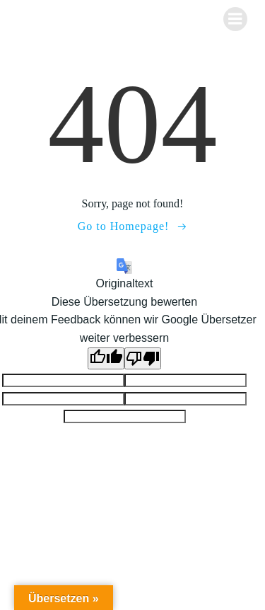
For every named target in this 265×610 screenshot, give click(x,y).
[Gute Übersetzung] (106, 358)
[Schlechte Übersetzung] (142, 358)
